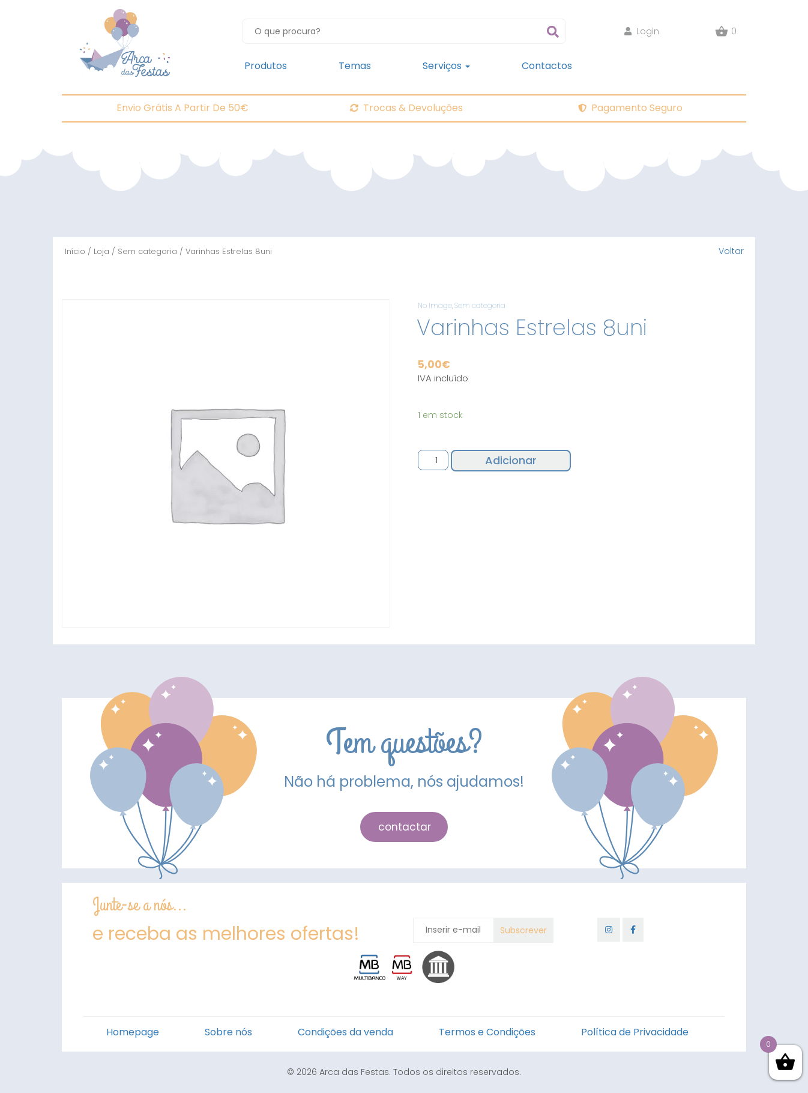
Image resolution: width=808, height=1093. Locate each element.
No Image (435, 305)
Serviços (446, 66)
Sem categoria (147, 251)
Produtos (265, 66)
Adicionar (511, 460)
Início (75, 251)
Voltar (731, 251)
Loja (101, 251)
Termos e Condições (487, 1032)
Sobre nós (228, 1032)
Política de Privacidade (635, 1032)
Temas (355, 66)
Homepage (132, 1032)
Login (641, 31)
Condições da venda (345, 1032)
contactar (404, 827)
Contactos (547, 66)
